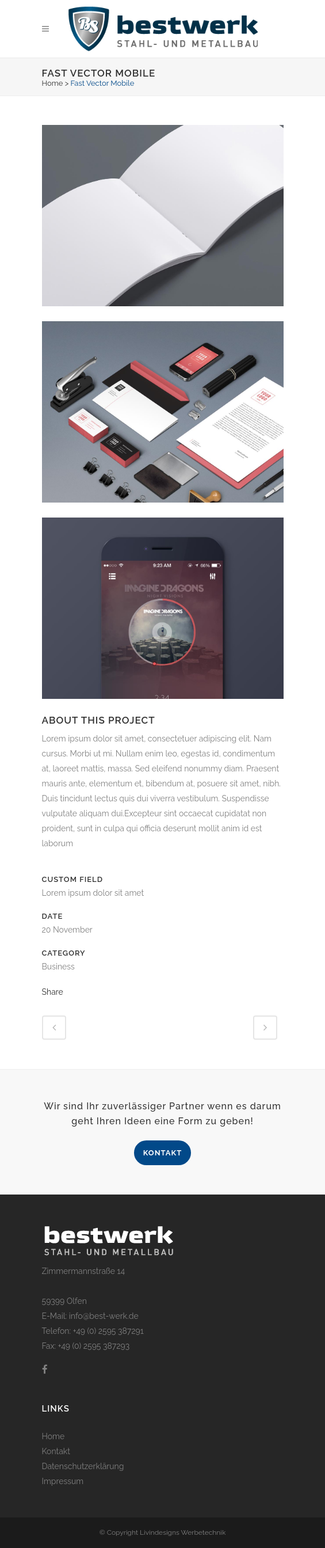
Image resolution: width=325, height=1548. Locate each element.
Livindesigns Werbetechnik (182, 1532)
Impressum (63, 1481)
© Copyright (120, 1532)
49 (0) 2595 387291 (110, 1331)
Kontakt (162, 1152)
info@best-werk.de (104, 1316)
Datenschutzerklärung (83, 1466)
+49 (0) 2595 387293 (92, 1346)
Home (52, 83)
